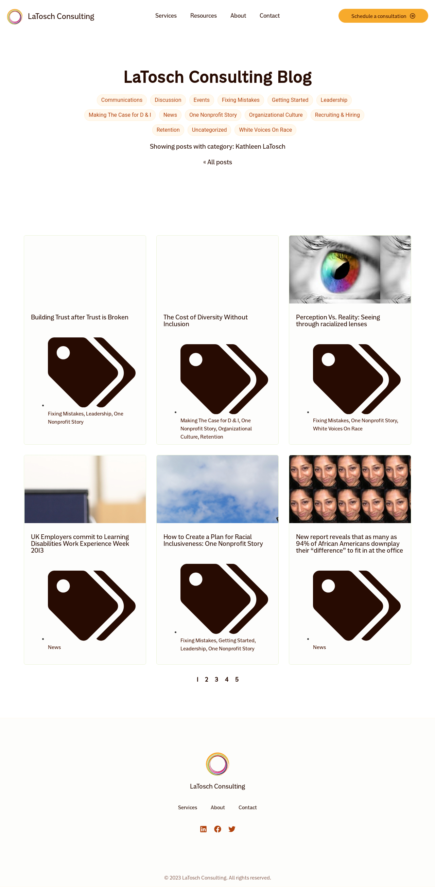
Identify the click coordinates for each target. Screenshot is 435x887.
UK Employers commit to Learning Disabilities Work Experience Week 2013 (80, 543)
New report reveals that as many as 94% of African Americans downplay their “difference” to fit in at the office (349, 543)
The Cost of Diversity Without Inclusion (205, 320)
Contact (270, 15)
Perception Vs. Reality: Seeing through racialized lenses (338, 320)
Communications (122, 100)
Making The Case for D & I (120, 115)
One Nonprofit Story (213, 115)
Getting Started (290, 100)
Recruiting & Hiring (337, 115)
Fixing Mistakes (241, 100)
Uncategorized (209, 130)
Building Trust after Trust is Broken (79, 317)
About (238, 15)
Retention (168, 130)
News (170, 115)
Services (166, 15)
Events (202, 100)
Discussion (168, 100)
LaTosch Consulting (61, 16)
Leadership (334, 100)
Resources (203, 15)
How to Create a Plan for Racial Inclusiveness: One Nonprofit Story (213, 540)
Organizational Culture (276, 115)
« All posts (217, 162)
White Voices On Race (265, 130)
